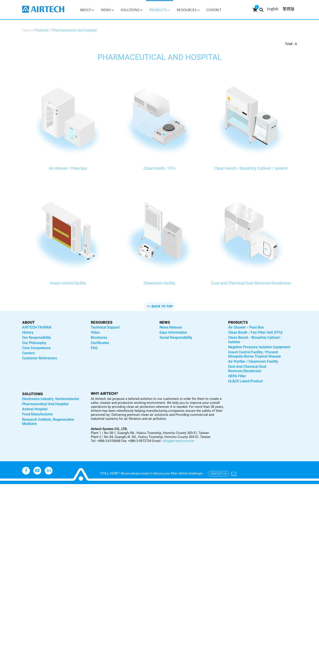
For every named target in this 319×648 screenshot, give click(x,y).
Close (5, 487)
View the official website (44, 544)
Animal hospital (34, 409)
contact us (218, 473)
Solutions (131, 9)
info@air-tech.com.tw (178, 441)
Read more (11, 544)
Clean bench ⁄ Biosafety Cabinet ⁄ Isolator (251, 168)
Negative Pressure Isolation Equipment (259, 347)
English (272, 8)
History (27, 332)
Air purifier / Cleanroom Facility (253, 361)
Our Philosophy (34, 343)
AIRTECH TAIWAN (36, 327)
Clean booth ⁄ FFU (159, 168)
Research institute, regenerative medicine (48, 421)
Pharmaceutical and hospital (74, 30)
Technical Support (105, 327)
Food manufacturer (37, 414)
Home (26, 30)
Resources (188, 9)
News (107, 9)
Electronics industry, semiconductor (50, 399)
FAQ (94, 348)
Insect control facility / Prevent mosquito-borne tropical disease (254, 354)
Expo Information (173, 332)
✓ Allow (7, 500)
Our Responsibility (36, 337)
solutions (32, 394)
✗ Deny (6, 506)
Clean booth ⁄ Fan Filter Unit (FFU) (255, 332)
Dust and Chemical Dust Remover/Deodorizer (251, 283)
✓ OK (141, 644)
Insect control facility (68, 283)
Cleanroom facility (159, 283)
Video (95, 332)
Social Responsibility (176, 337)
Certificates (100, 343)
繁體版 (289, 8)
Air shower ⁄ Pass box (68, 168)
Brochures (99, 337)
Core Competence (36, 348)
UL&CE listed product (245, 381)
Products (159, 9)
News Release (171, 327)
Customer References (39, 358)
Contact (213, 9)
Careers (28, 353)
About (87, 9)
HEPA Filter (237, 376)
